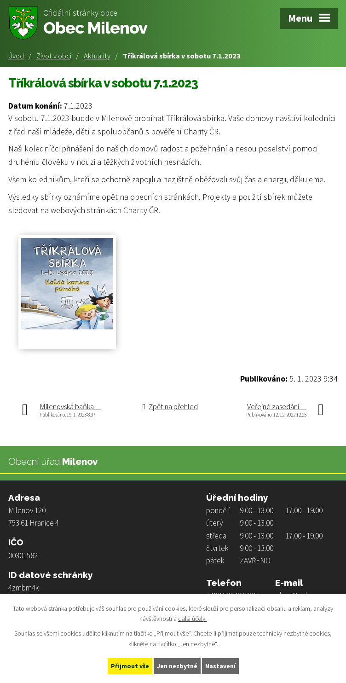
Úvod (16, 55)
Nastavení (220, 666)
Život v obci (53, 55)
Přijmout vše (130, 666)
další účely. (192, 619)
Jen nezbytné (177, 666)
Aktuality (97, 55)
